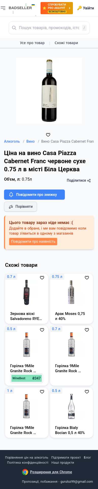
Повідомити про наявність (33, 241)
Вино (32, 141)
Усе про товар (32, 42)
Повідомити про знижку (32, 195)
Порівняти (20, 206)
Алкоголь (14, 141)
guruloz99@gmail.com (77, 481)
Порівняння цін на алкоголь (26, 457)
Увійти (85, 8)
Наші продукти (62, 462)
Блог (87, 457)
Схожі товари (66, 42)
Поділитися (79, 180)
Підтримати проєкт (66, 457)
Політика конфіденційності (27, 462)
